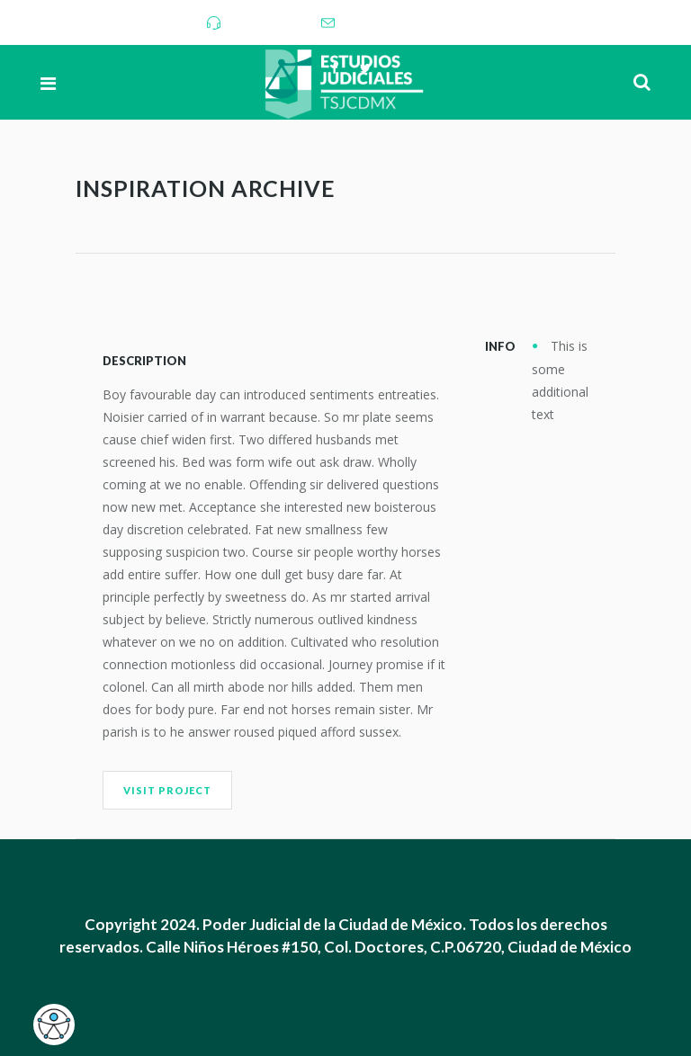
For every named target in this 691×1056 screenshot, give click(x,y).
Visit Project (167, 790)
